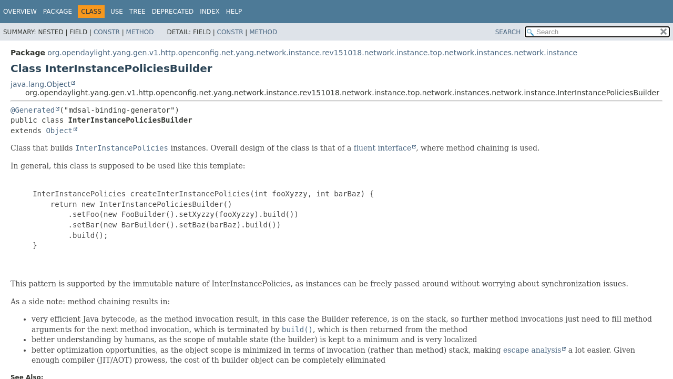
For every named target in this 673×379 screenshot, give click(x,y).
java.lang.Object (40, 84)
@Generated (33, 110)
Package (57, 11)
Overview (20, 11)
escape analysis (532, 350)
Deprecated (173, 11)
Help (234, 11)
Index (210, 11)
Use (116, 11)
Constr (107, 32)
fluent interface (382, 148)
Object (59, 130)
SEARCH (508, 32)
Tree (137, 11)
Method (140, 32)
